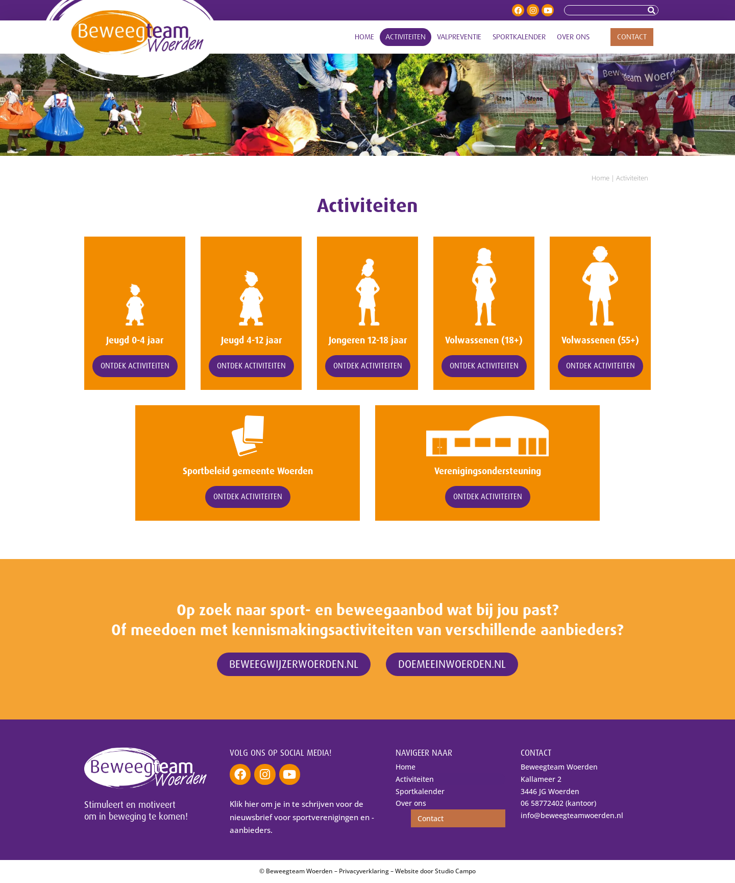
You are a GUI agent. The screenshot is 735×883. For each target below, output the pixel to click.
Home (364, 37)
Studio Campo (455, 871)
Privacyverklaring (364, 871)
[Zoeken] (653, 10)
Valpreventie (459, 37)
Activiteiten (405, 37)
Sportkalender (519, 37)
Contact (632, 37)
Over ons (573, 37)
